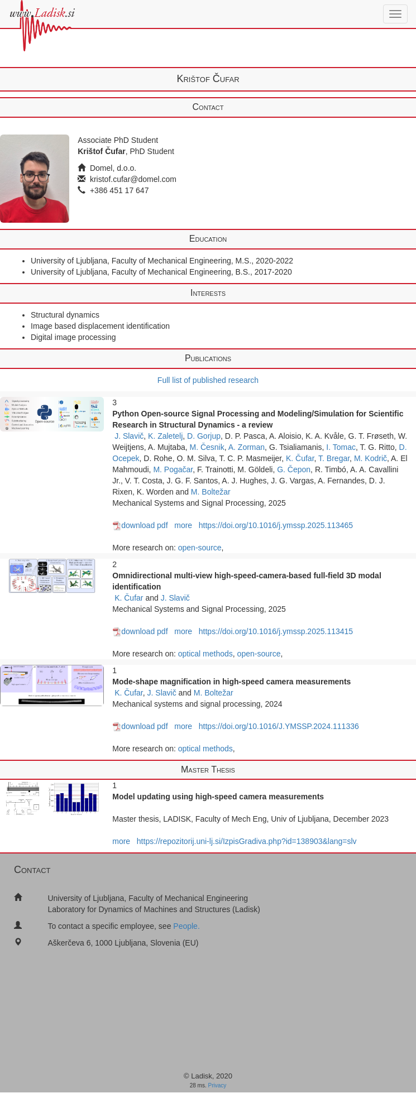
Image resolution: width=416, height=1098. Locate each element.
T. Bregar (334, 458)
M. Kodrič (370, 458)
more (183, 525)
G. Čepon (293, 469)
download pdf (140, 525)
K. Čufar (300, 458)
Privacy (217, 1085)
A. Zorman (246, 447)
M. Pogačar (173, 469)
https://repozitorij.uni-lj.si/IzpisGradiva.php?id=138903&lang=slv (247, 841)
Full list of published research (208, 380)
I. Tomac (341, 447)
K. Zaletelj (165, 435)
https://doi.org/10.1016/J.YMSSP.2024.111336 (279, 726)
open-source (200, 547)
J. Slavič (129, 435)
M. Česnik (207, 447)
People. (186, 926)
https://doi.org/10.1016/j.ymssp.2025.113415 (276, 631)
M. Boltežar (211, 491)
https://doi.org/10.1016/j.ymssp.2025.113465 (276, 525)
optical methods (205, 653)
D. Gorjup (204, 435)
